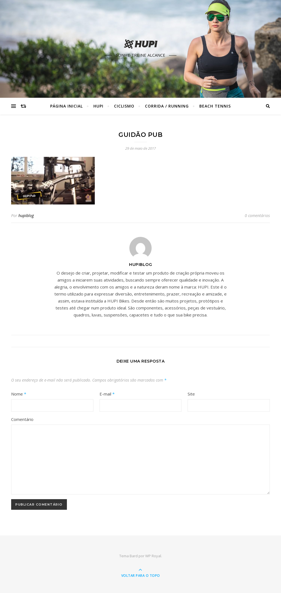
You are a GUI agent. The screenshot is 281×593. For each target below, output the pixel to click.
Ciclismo (124, 106)
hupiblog (26, 215)
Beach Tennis (215, 106)
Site (191, 394)
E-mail (107, 394)
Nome (18, 394)
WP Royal (153, 555)
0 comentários (257, 215)
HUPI (98, 106)
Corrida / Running (167, 106)
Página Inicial (66, 106)
